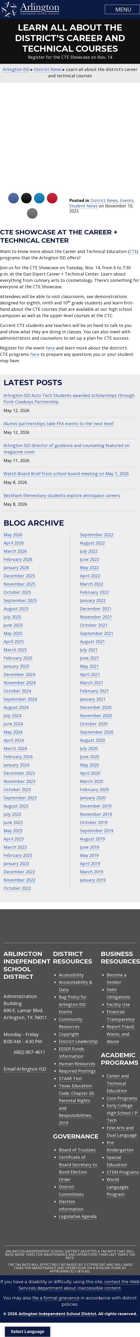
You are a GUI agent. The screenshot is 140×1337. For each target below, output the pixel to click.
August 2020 (92, 740)
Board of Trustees (77, 1150)
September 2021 (96, 633)
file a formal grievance (55, 1298)
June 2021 (89, 658)
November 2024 (19, 682)
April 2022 (90, 576)
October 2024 (17, 691)
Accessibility (71, 975)
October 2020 (93, 724)
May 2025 (13, 633)
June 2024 (13, 724)
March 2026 (15, 551)
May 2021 (89, 666)
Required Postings (77, 1071)
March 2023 (15, 847)
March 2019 (91, 871)
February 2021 (94, 691)
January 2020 (93, 798)
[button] (122, 9)
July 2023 (12, 814)
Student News (83, 206)
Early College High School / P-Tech (123, 1113)
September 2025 (20, 600)
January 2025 (16, 666)
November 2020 (96, 715)
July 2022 (89, 551)
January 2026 (16, 567)
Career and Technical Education (118, 1083)
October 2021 (93, 625)
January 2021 (93, 699)
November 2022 (19, 880)
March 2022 (91, 584)
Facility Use (118, 1004)
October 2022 (17, 888)
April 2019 (90, 863)
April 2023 (14, 839)
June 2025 (13, 625)
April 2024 (14, 740)
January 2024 (16, 765)
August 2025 (16, 608)
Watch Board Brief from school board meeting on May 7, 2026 (66, 473)
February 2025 (18, 658)
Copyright (69, 1034)
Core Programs (122, 1098)
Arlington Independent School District (57, 1314)
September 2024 (20, 699)
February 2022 (94, 592)
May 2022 (89, 567)
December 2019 (95, 806)
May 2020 (89, 765)
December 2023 (19, 773)
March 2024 (15, 748)
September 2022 (96, 534)
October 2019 (93, 822)
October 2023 (17, 789)
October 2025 (17, 592)
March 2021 (91, 682)
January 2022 (93, 600)
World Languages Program (118, 1187)
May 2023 (13, 830)
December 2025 (19, 576)
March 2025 (15, 650)
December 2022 (19, 871)
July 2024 (12, 715)
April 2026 (14, 543)
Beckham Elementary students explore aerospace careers (62, 495)
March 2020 (91, 781)
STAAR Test (70, 1078)
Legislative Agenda (78, 1216)
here (50, 348)
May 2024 (13, 732)
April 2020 (90, 773)
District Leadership (78, 1041)
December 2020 (95, 707)
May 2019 (89, 855)
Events (126, 200)
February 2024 (18, 756)
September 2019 (96, 830)
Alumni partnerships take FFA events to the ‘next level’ (59, 423)
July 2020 (89, 748)
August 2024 (16, 707)
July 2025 (12, 617)
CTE (133, 251)
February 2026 (18, 559)
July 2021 (89, 650)
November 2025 (19, 584)
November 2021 (96, 617)
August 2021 (92, 641)
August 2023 (16, 806)
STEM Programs (123, 1172)
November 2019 (96, 814)
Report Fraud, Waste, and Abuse (121, 1034)
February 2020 (94, 789)
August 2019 (92, 839)
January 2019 (93, 880)
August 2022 (92, 543)
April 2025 (14, 641)
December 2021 (95, 608)
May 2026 (13, 534)
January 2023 (16, 863)
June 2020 (89, 756)
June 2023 (13, 822)
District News (104, 200)
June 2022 (89, 559)
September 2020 (96, 732)
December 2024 (19, 674)
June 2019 (89, 847)
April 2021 (90, 674)
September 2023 (20, 798)
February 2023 (18, 855)
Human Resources (77, 1063)
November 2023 (19, 781)
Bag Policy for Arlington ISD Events (73, 1004)
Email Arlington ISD (25, 1069)
